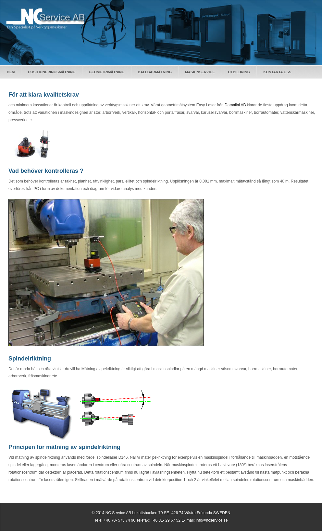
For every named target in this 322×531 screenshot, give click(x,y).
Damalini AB (235, 105)
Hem (11, 72)
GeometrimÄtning (107, 72)
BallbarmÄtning (155, 72)
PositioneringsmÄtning (51, 72)
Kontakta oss (277, 72)
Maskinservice (200, 72)
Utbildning (239, 72)
